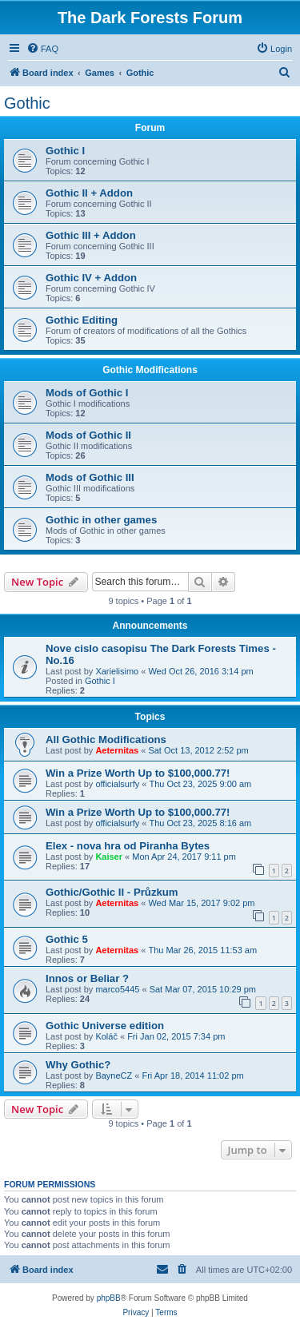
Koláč (106, 1036)
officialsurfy (117, 784)
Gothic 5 (67, 939)
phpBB (109, 1298)
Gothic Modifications (150, 370)
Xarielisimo (116, 671)
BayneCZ (113, 1075)
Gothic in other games (101, 520)
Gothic (27, 103)
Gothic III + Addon (91, 235)
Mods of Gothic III (90, 477)
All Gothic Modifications (106, 740)
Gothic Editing (82, 320)
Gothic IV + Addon (91, 278)
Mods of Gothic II (88, 435)
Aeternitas (116, 750)
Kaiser (108, 856)
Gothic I (65, 151)
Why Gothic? (78, 1065)
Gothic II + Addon (89, 193)
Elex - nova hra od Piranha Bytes (128, 846)
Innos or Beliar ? (87, 978)
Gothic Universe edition (105, 1026)
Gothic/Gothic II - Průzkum (112, 892)
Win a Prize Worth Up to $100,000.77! (138, 773)
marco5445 (117, 989)
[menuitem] (42, 48)
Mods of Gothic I (87, 393)
